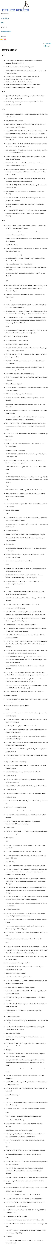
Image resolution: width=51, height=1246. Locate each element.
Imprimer (48, 43)
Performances (6, 32)
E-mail (47, 46)
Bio (2, 23)
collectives (5, 18)
